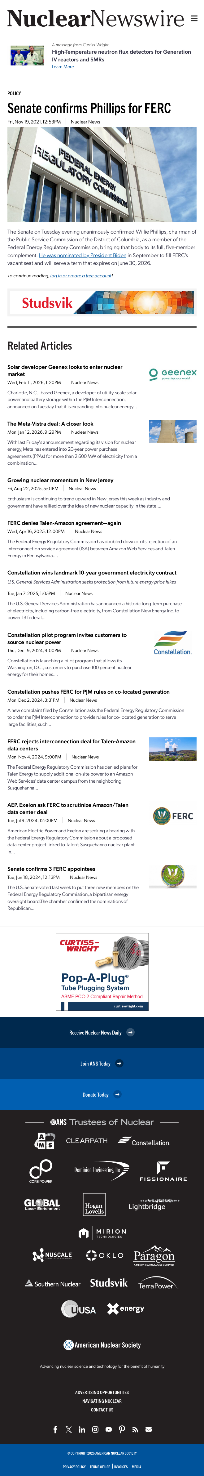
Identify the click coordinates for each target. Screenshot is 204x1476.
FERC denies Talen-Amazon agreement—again (64, 522)
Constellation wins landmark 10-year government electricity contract (91, 572)
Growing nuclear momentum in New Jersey (60, 479)
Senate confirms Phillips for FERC (89, 107)
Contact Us (102, 1409)
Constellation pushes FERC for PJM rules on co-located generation (88, 691)
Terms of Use (100, 1466)
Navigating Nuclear (102, 1401)
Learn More (63, 66)
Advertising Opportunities (102, 1392)
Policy (14, 93)
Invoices (121, 1466)
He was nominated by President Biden (82, 254)
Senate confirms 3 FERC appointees (51, 868)
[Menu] (193, 18)
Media (136, 1466)
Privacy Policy (74, 1466)
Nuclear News (85, 121)
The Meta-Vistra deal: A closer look (50, 423)
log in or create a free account (80, 275)
